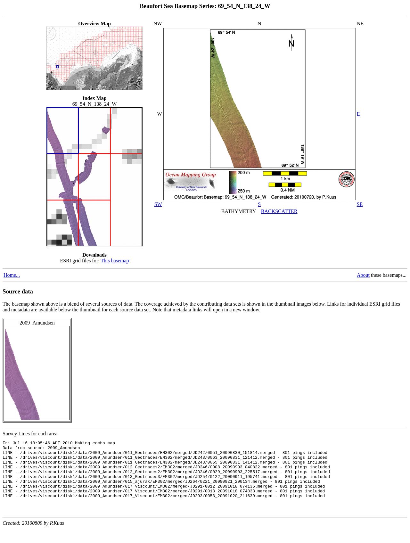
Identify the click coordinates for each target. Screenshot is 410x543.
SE (360, 204)
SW (158, 204)
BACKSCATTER (279, 211)
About (363, 275)
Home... (12, 275)
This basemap (115, 260)
